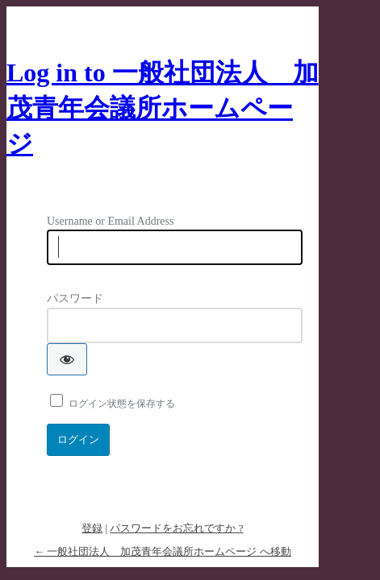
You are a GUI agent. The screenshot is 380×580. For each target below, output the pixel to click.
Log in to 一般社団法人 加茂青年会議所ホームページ (162, 108)
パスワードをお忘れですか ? (176, 528)
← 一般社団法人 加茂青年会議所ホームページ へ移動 (162, 551)
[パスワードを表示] (67, 359)
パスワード (75, 298)
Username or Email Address (110, 221)
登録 (91, 528)
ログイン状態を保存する (122, 403)
